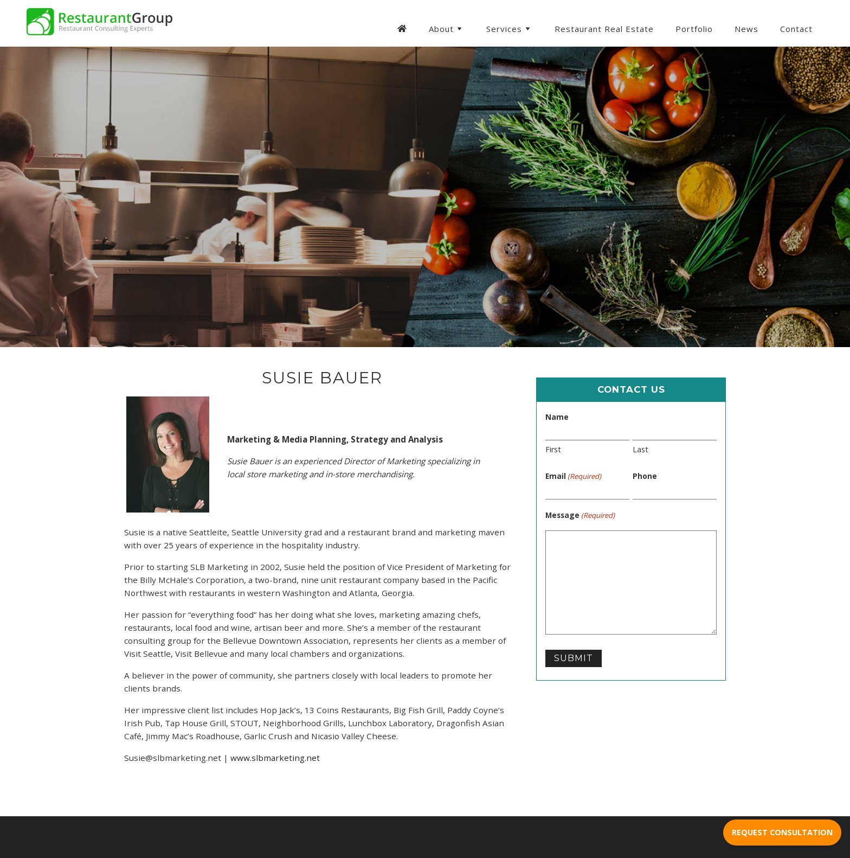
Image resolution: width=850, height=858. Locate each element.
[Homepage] (402, 28)
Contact (796, 28)
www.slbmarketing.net (275, 757)
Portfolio (694, 28)
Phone (645, 476)
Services (509, 28)
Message (580, 515)
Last (640, 449)
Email (573, 476)
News (746, 28)
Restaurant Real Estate (604, 28)
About (447, 28)
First (553, 449)
